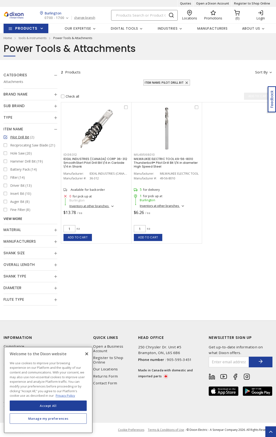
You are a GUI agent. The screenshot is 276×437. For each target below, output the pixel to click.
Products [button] (26, 28)
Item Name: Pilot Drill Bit (164, 83)
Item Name (13, 129)
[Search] (144, 15)
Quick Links (105, 337)
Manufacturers (212, 28)
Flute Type (14, 299)
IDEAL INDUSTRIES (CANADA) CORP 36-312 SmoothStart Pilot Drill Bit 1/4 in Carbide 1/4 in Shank (95, 162)
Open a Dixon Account (212, 3)
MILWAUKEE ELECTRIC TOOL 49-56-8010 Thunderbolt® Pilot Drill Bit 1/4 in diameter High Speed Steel (166, 162)
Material (12, 229)
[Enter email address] (229, 362)
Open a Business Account (108, 348)
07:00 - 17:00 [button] (54, 18)
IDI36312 (70, 155)
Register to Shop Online (252, 3)
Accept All (48, 406)
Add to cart (78, 237)
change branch (84, 18)
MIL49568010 (144, 155)
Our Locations (105, 369)
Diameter (13, 287)
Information (18, 337)
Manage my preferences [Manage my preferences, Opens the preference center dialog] (48, 418)
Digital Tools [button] (124, 28)
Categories (15, 75)
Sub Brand (14, 105)
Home (8, 38)
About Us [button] (251, 28)
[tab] (30, 75)
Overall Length (19, 264)
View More (13, 218)
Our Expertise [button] (78, 28)
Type (8, 117)
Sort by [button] (261, 72)
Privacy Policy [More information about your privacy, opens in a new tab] (65, 395)
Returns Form (105, 376)
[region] (48, 390)
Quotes (185, 3)
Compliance (14, 346)
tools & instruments (33, 38)
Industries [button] (168, 28)
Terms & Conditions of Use (166, 430)
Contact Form (105, 383)
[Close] (86, 354)
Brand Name (16, 94)
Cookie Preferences (131, 429)
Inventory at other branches (89, 206)
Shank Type (15, 276)
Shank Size (14, 252)
